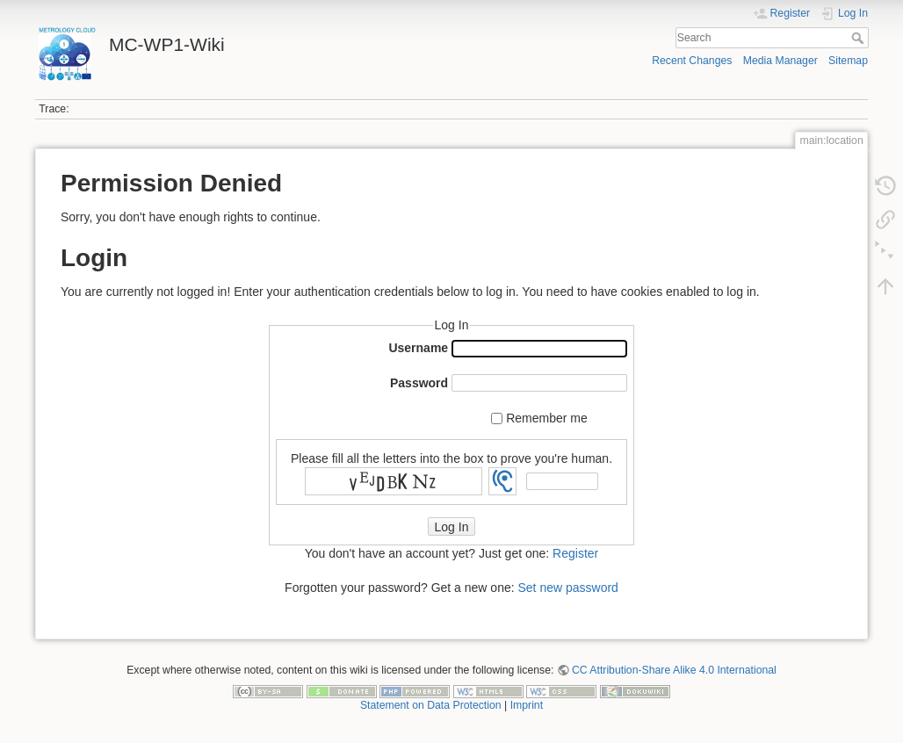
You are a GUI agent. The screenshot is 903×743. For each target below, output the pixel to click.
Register (575, 553)
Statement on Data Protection (431, 705)
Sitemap (848, 60)
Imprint (526, 705)
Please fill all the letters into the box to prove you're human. (451, 458)
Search (859, 38)
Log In (452, 527)
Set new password (567, 588)
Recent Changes (692, 60)
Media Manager (780, 60)
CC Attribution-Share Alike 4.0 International (674, 670)
